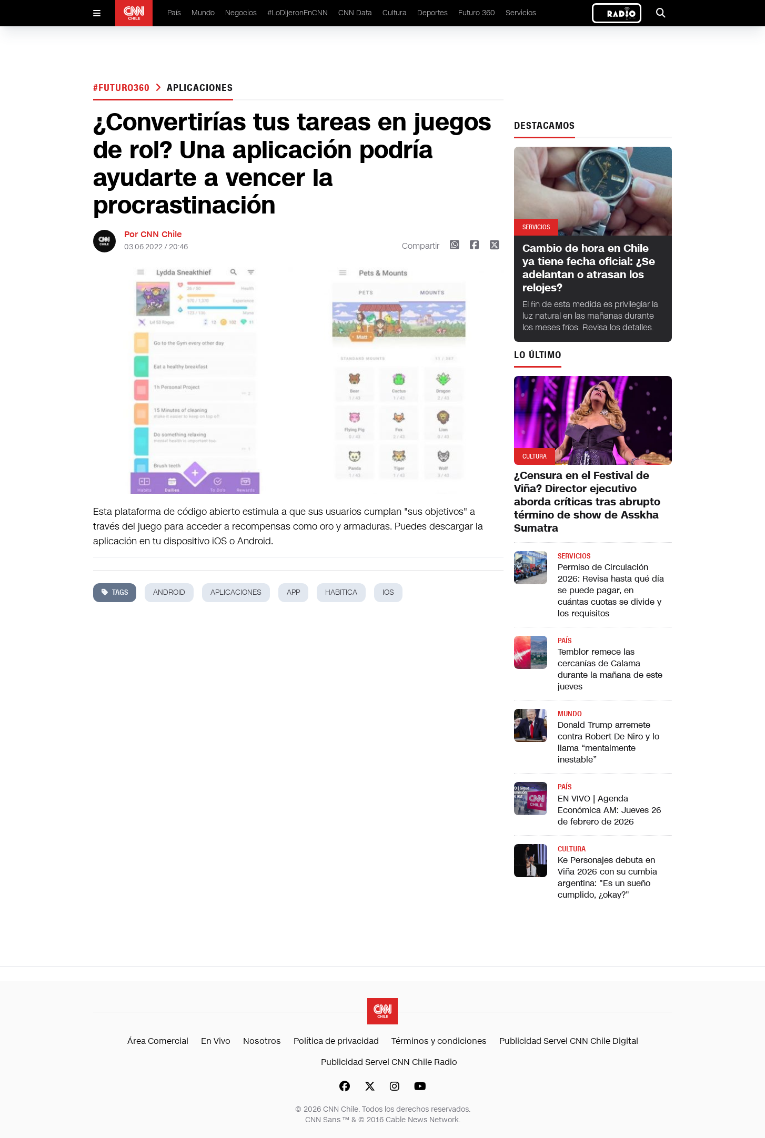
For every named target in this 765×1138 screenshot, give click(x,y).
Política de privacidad (336, 1041)
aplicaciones (200, 88)
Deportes (432, 13)
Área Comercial (157, 1041)
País (174, 13)
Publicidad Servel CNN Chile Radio (389, 1062)
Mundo (203, 13)
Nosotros (262, 1041)
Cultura (394, 13)
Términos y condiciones (439, 1041)
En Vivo (215, 1041)
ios (388, 592)
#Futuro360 (123, 88)
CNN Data (355, 13)
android (169, 592)
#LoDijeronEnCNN (297, 13)
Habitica (341, 592)
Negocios (241, 13)
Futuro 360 (476, 13)
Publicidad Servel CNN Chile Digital (568, 1041)
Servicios (521, 13)
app (293, 592)
